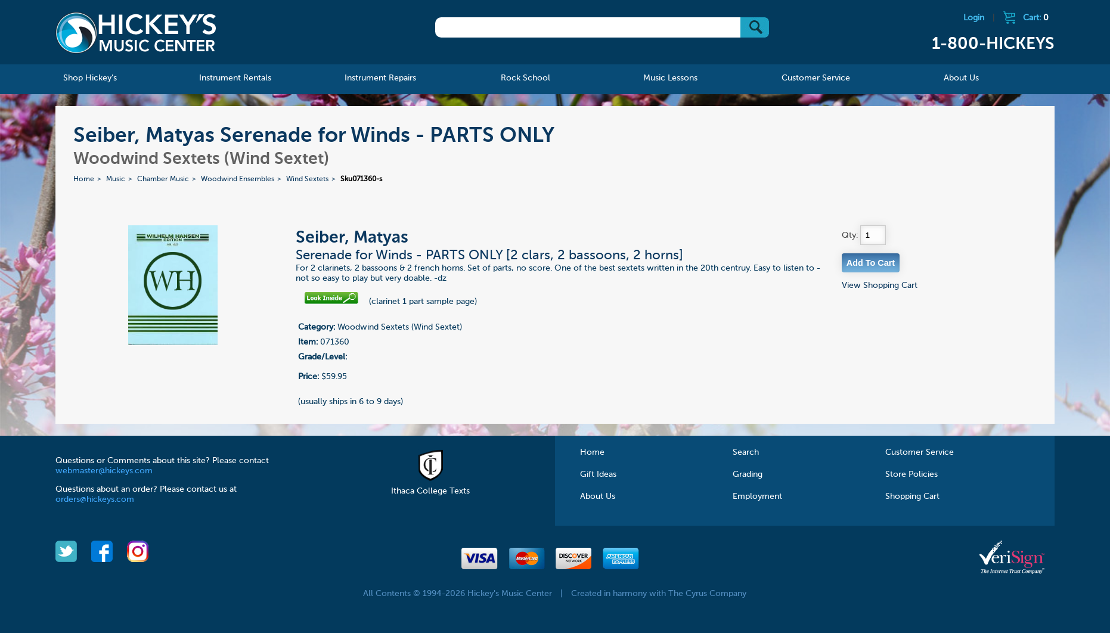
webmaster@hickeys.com (104, 471)
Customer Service (919, 452)
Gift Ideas (598, 474)
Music (115, 179)
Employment (757, 496)
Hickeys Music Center (135, 32)
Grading (747, 474)
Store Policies (911, 474)
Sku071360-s (361, 179)
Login (973, 18)
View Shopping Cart (879, 285)
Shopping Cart (912, 496)
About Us (597, 496)
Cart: (1036, 18)
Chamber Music (163, 179)
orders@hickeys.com (94, 499)
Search (746, 452)
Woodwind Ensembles (237, 179)
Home (83, 179)
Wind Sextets (307, 179)
